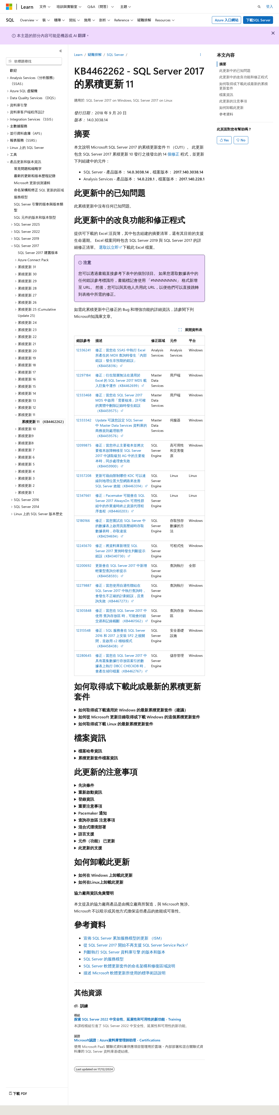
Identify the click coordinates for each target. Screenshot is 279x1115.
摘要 (222, 64)
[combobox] (34, 61)
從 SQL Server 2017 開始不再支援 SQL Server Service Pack (134, 945)
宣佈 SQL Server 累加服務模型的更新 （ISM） (124, 938)
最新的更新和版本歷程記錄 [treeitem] (35, 175)
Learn (78, 54)
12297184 (83, 375)
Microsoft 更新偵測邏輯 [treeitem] (32, 182)
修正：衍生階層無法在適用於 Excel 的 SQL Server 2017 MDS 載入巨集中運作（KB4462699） (121, 380)
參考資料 (226, 114)
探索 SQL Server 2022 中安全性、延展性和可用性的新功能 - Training (127, 1019)
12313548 (83, 630)
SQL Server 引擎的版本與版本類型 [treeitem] (38, 207)
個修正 (173, 154)
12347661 (83, 495)
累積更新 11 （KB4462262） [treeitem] (44, 421)
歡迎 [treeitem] (13, 70)
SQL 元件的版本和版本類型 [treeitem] (35, 217)
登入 (269, 6)
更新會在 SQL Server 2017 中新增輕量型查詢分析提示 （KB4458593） (121, 570)
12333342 (83, 420)
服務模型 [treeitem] (21, 197)
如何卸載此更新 (231, 107)
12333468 (83, 395)
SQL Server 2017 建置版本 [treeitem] (38, 252)
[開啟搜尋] (259, 6)
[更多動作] (200, 55)
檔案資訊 (226, 94)
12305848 (83, 610)
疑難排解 (95, 54)
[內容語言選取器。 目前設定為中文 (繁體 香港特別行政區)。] (32, 1108)
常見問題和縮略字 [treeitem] (28, 168)
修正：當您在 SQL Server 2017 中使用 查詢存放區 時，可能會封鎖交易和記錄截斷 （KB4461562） (121, 615)
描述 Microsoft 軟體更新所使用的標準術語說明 (125, 972)
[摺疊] (61, 50)
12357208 (83, 475)
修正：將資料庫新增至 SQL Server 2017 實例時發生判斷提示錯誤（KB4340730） (120, 550)
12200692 (83, 565)
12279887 (83, 585)
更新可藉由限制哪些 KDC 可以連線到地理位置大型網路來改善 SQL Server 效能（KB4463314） (120, 480)
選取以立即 (109, 247)
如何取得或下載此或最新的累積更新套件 (243, 85)
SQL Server (115, 54)
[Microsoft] (9, 6)
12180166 (83, 520)
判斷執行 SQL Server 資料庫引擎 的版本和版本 (124, 951)
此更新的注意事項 (233, 101)
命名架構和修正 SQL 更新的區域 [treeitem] (39, 190)
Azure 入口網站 (226, 20)
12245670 (83, 545)
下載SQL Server (258, 20)
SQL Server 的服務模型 (104, 958)
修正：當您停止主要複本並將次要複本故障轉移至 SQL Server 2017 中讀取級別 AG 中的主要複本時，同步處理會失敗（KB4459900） (120, 455)
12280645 (83, 655)
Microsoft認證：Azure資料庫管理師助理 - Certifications (117, 1040)
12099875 (83, 445)
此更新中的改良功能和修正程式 (243, 77)
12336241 (83, 350)
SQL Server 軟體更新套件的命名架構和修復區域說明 (129, 965)
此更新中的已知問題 (235, 70)
